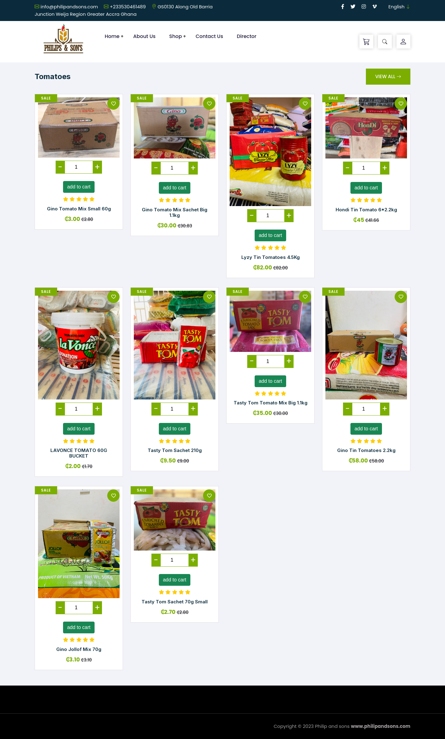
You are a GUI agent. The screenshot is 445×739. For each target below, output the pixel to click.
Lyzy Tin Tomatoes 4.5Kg (270, 257)
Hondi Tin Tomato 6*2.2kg (366, 210)
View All (388, 76)
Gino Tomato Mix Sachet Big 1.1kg (174, 212)
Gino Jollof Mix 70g (78, 649)
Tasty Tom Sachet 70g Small (175, 602)
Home (112, 36)
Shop (175, 36)
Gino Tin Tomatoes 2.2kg (366, 450)
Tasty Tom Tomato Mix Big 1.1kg (270, 403)
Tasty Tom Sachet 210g (175, 450)
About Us (144, 36)
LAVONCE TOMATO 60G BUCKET (78, 453)
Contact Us (209, 36)
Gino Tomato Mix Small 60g (79, 209)
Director (246, 36)
